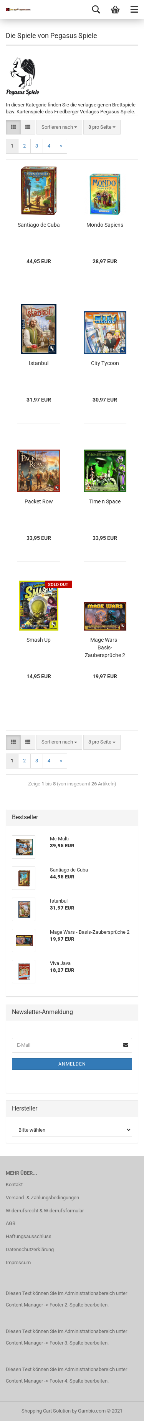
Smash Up (38, 640)
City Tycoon (105, 363)
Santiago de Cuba (39, 225)
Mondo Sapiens (104, 225)
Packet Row (39, 501)
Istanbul (38, 363)
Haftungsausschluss (28, 1236)
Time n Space (105, 501)
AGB (10, 1223)
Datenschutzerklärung (30, 1249)
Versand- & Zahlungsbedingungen (42, 1197)
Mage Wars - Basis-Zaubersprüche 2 (105, 647)
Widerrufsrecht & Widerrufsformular (45, 1210)
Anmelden (72, 1064)
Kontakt (14, 1184)
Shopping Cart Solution (46, 1411)
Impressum (18, 1262)
